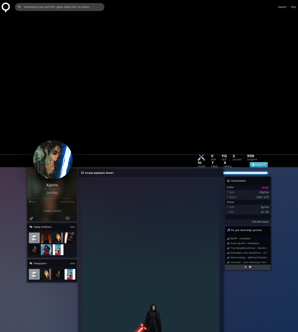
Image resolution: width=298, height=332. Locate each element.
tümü (72, 205)
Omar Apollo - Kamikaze (243, 221)
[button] (245, 245)
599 (252, 136)
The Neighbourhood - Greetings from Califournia (248, 226)
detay (265, 165)
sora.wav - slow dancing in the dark (248, 240)
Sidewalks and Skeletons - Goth (248, 231)
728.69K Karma (260, 200)
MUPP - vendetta (238, 216)
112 (224, 136)
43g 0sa (264, 170)
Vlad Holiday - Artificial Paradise (247, 235)
